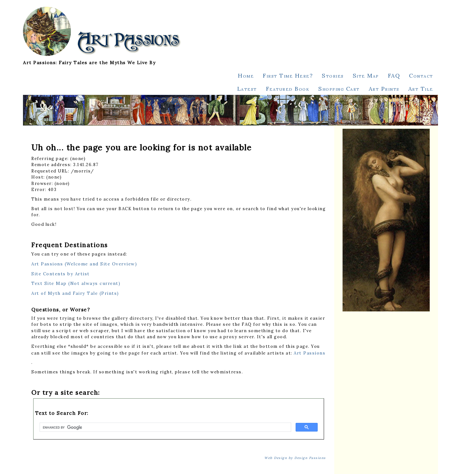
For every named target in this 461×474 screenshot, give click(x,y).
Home (246, 75)
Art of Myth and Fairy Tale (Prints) (75, 293)
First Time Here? (288, 75)
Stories (333, 75)
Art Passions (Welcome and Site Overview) (84, 264)
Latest (247, 88)
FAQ (394, 75)
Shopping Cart (339, 88)
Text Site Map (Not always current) (75, 283)
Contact (421, 75)
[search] (165, 427)
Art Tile (420, 88)
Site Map (366, 75)
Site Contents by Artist (60, 274)
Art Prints (384, 88)
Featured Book (288, 88)
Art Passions (309, 353)
